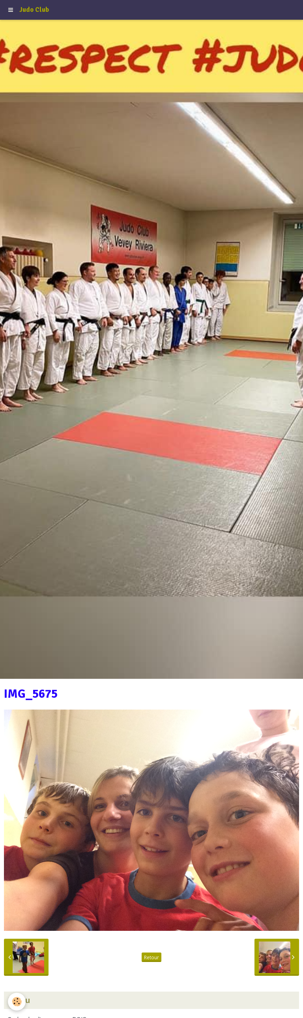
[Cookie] (17, 1002)
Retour (151, 957)
